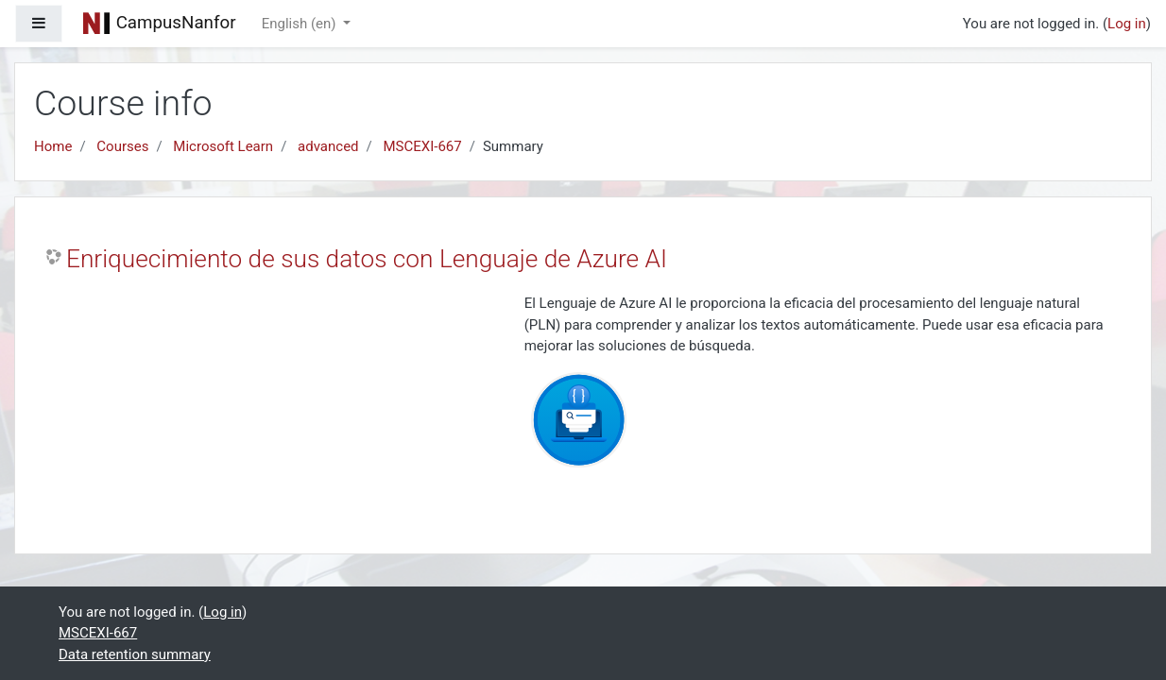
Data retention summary (135, 654)
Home (53, 146)
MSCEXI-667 (423, 146)
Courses (122, 146)
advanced (328, 146)
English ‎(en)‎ (301, 23)
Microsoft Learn (223, 146)
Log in (1126, 23)
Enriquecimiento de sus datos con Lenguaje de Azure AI (366, 259)
